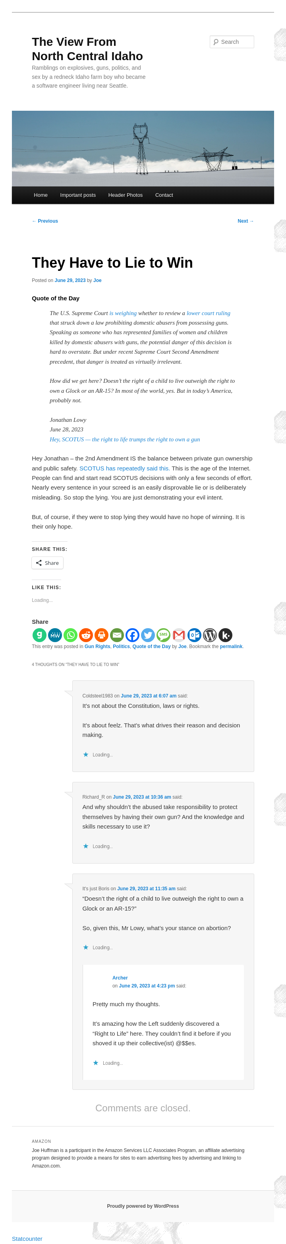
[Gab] (39, 635)
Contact (164, 195)
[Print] (101, 635)
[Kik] (225, 635)
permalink (231, 646)
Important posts (78, 195)
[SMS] (163, 635)
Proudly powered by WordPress (143, 1206)
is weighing (123, 313)
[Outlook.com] (194, 635)
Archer (120, 978)
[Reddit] (86, 635)
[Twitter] (148, 635)
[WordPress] (210, 635)
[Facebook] (132, 635)
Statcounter (27, 1238)
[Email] (117, 635)
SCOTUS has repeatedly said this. (124, 468)
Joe (97, 280)
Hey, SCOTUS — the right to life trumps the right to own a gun (125, 439)
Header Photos (125, 195)
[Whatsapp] (70, 635)
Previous (45, 221)
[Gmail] (179, 635)
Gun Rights (97, 646)
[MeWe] (55, 635)
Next (246, 221)
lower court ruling (208, 313)
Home (41, 195)
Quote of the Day (152, 646)
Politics (121, 646)
